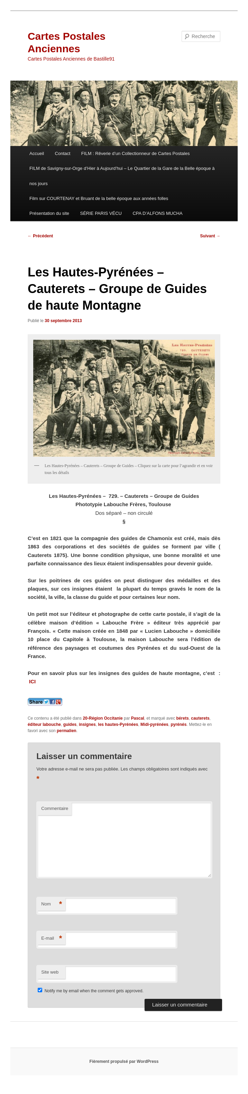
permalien (66, 730)
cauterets (200, 718)
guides (70, 724)
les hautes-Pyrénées (118, 724)
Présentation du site (49, 213)
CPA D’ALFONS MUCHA (157, 213)
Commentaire (54, 808)
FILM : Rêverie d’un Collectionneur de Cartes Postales (135, 153)
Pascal (137, 718)
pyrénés (178, 724)
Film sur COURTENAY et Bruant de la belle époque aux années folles (98, 198)
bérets (182, 718)
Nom (51, 904)
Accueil (36, 153)
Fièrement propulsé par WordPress (124, 1061)
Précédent (40, 236)
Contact (63, 153)
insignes (87, 724)
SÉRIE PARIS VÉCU (101, 213)
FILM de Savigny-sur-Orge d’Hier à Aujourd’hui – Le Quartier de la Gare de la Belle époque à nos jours (121, 176)
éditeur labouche (44, 724)
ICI (34, 681)
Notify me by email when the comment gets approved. (90, 990)
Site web (49, 972)
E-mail (51, 938)
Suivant (210, 236)
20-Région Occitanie (102, 718)
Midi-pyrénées (154, 724)
